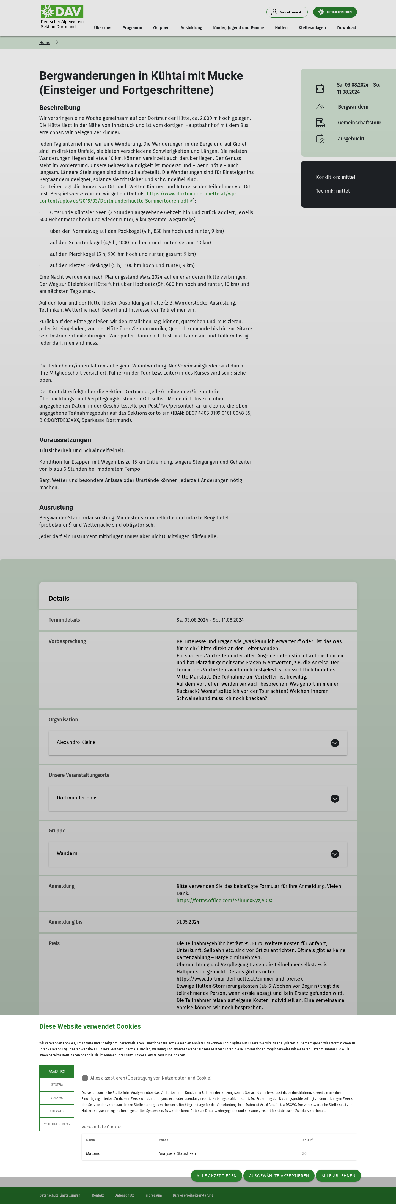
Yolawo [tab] (56, 1098)
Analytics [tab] (57, 1071)
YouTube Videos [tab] (57, 1124)
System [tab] (56, 1085)
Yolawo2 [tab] (57, 1111)
